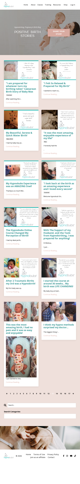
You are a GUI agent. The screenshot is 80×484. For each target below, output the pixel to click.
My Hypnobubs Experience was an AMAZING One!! (17, 190)
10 (40, 404)
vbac (45, 145)
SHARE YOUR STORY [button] (59, 32)
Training (47, 5)
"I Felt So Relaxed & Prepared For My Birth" (57, 85)
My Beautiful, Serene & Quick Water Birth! (19, 137)
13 (53, 404)
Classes (39, 5)
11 (44, 404)
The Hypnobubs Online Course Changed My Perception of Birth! (19, 237)
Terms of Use (39, 465)
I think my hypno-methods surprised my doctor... (56, 338)
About (32, 5)
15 (61, 404)
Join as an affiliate (37, 468)
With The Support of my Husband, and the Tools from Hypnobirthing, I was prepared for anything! (57, 240)
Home (25, 5)
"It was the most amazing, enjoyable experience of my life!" (56, 139)
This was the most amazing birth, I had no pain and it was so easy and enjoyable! (19, 339)
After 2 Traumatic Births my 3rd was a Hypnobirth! (21, 289)
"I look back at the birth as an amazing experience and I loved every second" (58, 190)
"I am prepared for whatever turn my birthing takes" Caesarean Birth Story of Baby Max (20, 89)
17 (69, 404)
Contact (51, 468)
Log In (72, 5)
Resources (57, 5)
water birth (10, 142)
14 (57, 404)
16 (65, 404)
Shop (65, 5)
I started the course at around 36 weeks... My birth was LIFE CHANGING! (56, 292)
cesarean (9, 98)
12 (48, 404)
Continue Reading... (13, 106)
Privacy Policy (53, 465)
